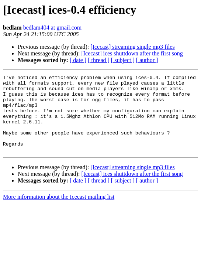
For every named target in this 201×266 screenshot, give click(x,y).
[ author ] (147, 60)
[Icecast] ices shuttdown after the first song (132, 53)
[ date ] (78, 60)
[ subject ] (123, 60)
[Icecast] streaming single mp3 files (132, 47)
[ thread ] (99, 60)
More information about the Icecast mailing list (58, 212)
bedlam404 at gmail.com (52, 27)
